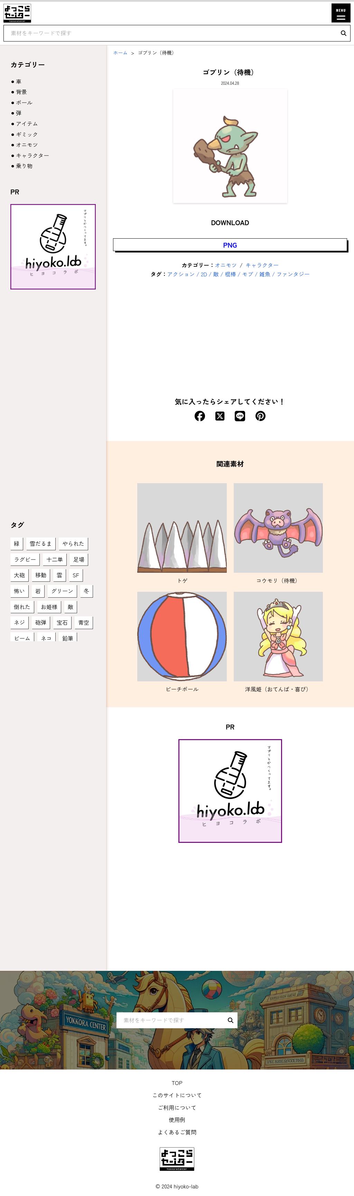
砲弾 (40, 622)
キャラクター (262, 265)
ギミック (27, 134)
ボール (24, 102)
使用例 (177, 1119)
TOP (176, 1082)
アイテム (27, 123)
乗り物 (24, 166)
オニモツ (226, 265)
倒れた (22, 606)
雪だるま (41, 543)
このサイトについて (177, 1095)
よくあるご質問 (177, 1132)
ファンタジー (293, 274)
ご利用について (177, 1107)
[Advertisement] (230, 337)
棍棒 (230, 274)
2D (204, 274)
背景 (21, 92)
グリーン (62, 591)
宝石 (62, 622)
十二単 (54, 559)
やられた (73, 543)
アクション (181, 274)
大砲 (19, 575)
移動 (40, 575)
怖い (19, 591)
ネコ (46, 638)
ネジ (19, 622)
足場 (78, 559)
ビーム (22, 638)
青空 (83, 622)
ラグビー (25, 559)
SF (76, 575)
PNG (230, 245)
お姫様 (49, 606)
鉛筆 (67, 638)
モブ (247, 274)
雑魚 (264, 274)
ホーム (120, 52)
